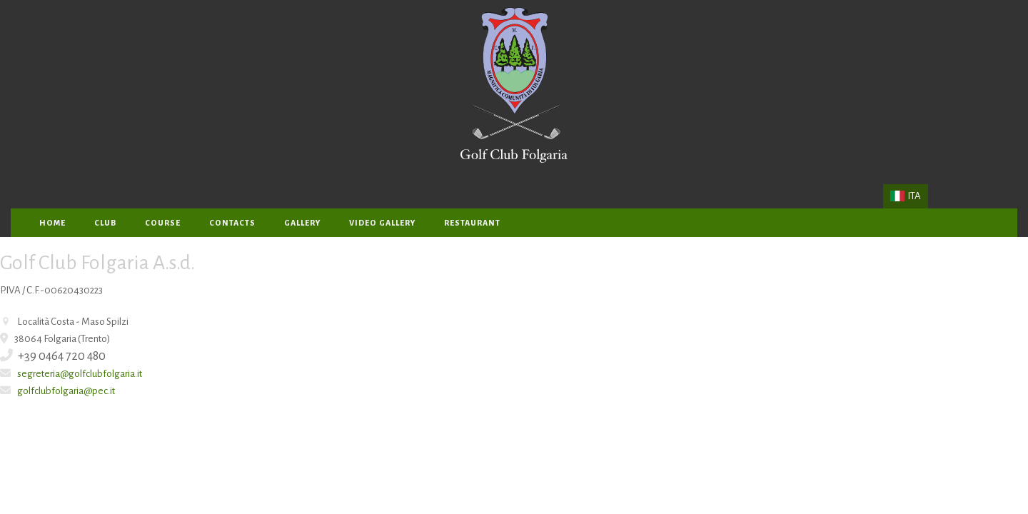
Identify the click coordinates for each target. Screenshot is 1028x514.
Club (105, 222)
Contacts (232, 222)
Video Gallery (382, 222)
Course (163, 222)
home (52, 222)
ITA (905, 196)
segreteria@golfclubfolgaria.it (79, 373)
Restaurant (472, 222)
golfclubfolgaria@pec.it (66, 391)
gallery (302, 222)
